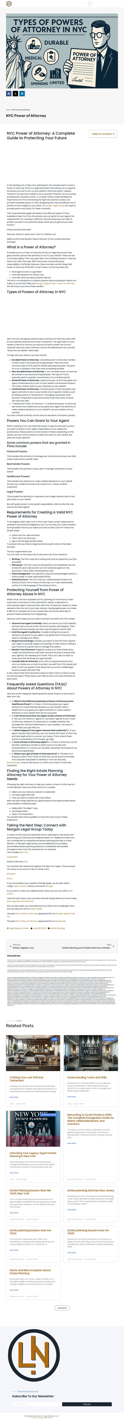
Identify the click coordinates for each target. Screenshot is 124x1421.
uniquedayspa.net (111, 1002)
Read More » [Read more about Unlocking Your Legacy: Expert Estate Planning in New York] (14, 1173)
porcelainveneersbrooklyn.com (14, 980)
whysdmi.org (63, 987)
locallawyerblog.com (61, 983)
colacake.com (47, 995)
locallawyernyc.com (19, 996)
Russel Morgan (14, 762)
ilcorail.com (30, 993)
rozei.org (23, 982)
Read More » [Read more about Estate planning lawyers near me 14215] (72, 1253)
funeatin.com (110, 998)
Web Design (40, 1417)
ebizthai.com (73, 989)
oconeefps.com (55, 977)
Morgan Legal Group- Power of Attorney (55, 283)
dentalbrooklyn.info (58, 989)
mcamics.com (61, 985)
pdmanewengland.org (19, 1004)
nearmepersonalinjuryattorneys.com (97, 996)
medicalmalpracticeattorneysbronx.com (22, 1001)
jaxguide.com (60, 986)
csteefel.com (16, 979)
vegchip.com (62, 977)
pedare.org (76, 977)
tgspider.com (103, 982)
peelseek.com (77, 1002)
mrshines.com (23, 987)
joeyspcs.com (10, 996)
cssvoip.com (71, 986)
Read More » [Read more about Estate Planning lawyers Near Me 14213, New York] (14, 1213)
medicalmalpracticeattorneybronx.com (16, 985)
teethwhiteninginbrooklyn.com (99, 993)
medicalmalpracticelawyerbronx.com (86, 985)
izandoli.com (99, 1001)
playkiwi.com (61, 996)
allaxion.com (41, 986)
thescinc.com (95, 979)
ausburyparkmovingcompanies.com (84, 995)
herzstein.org (29, 982)
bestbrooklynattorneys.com (13, 987)
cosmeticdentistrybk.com (74, 979)
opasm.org (50, 1001)
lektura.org (108, 982)
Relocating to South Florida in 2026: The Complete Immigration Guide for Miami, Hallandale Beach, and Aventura (90, 1119)
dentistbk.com (40, 996)
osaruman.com (53, 986)
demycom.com (10, 983)
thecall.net (65, 986)
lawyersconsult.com (36, 1004)
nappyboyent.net (93, 1002)
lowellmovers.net (46, 983)
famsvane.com (65, 993)
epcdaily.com (96, 990)
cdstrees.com (102, 1004)
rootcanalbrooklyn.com (73, 990)
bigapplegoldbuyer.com (74, 998)
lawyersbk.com (110, 990)
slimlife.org (63, 982)
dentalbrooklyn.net (87, 987)
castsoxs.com (88, 989)
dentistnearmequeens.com (43, 987)
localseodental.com (80, 989)
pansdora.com (70, 999)
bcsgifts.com (78, 986)
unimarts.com (70, 983)
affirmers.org (22, 1002)
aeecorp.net (10, 977)
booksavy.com (50, 989)
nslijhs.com (97, 982)
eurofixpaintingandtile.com (103, 992)
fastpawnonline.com (50, 990)
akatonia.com (24, 993)
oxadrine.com (68, 992)
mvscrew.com (39, 983)
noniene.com (35, 982)
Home (8, 110)
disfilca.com (50, 1004)
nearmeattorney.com (32, 987)
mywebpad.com (31, 983)
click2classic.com (84, 996)
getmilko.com (23, 999)
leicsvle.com (105, 1001)
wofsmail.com (95, 987)
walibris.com (53, 999)
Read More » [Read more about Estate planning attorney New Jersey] (72, 1210)
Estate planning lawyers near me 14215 (88, 1232)
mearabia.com (82, 990)
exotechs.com (53, 979)
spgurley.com (102, 987)
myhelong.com (29, 999)
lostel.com (108, 1004)
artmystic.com (56, 1004)
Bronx (9, 878)
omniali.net (53, 982)
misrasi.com (76, 983)
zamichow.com (10, 982)
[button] (90, 3)
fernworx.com (18, 982)
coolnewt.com (10, 1002)
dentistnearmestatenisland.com (94, 986)
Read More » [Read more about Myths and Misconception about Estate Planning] (14, 1290)
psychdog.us (87, 992)
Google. (49, 886)
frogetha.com (56, 980)
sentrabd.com (70, 982)
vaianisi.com (10, 992)
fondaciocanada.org (75, 996)
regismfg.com (47, 996)
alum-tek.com (91, 983)
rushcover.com (82, 977)
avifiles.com (34, 996)
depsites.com (45, 1001)
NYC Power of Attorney (27, 913)
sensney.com (102, 979)
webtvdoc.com (41, 982)
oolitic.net (58, 982)
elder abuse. (37, 908)
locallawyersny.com (38, 998)
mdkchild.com (48, 977)
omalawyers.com (109, 987)
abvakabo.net (95, 977)
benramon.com (92, 1001)
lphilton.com (47, 986)
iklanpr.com (37, 980)
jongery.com (49, 980)
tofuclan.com (104, 998)
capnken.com (35, 977)
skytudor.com (81, 980)
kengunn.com (65, 979)
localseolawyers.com (55, 987)
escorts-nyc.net (27, 990)
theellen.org (38, 989)
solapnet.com (73, 995)
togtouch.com (89, 990)
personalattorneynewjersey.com (106, 977)
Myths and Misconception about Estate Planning (30, 1271)
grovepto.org (44, 1004)
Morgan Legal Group (54, 205)
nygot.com (99, 1002)
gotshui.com (53, 983)
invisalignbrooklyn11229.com (13, 998)
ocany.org (62, 1004)
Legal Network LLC (51, 1416)
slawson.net (59, 979)
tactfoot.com (82, 1004)
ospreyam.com (18, 983)
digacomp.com (88, 980)
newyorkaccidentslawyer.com (100, 999)
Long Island (12, 856)
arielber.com (18, 993)
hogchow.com (30, 979)
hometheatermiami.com (68, 1002)
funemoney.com (85, 1001)
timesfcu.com (103, 990)
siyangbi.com (46, 998)
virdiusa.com (74, 985)
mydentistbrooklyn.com (37, 995)
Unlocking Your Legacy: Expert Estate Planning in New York (33, 1154)
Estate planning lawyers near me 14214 (30, 1232)
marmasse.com (88, 1004)
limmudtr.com (77, 999)
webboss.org (68, 985)
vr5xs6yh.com (95, 989)
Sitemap (33, 1417)
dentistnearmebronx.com (31, 985)
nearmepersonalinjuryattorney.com (41, 999)
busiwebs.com (111, 1001)
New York (23, 852)
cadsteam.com (25, 989)
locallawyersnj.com (83, 983)
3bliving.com (81, 992)
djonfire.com (54, 1002)
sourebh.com (91, 982)
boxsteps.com (74, 992)
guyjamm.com (25, 980)
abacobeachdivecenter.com (105, 980)
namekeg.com (75, 980)
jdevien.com (44, 989)
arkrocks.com (64, 999)
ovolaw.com (10, 1001)
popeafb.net (104, 986)
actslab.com (32, 980)
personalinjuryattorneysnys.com (73, 1001)
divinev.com (98, 985)
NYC (26, 861)
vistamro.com (10, 1004)
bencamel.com (53, 996)
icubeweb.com (27, 996)
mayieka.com (62, 980)
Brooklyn (11, 873)
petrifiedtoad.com (84, 982)
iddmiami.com (95, 1004)
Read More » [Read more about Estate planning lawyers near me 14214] (14, 1250)
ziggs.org (104, 1002)
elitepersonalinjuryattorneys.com (41, 993)
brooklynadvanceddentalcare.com (15, 990)
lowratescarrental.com (71, 987)
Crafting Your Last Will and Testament (26, 1079)
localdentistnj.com (69, 977)
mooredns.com (37, 992)
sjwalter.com (80, 987)
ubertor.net (97, 983)
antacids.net (24, 983)
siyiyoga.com (16, 999)
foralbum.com (93, 992)
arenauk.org (48, 982)
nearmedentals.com (104, 995)
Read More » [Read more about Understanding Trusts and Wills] (72, 1097)
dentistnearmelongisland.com (14, 995)
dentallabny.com (73, 993)
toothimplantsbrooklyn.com (61, 990)
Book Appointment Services (20, 901)
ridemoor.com (102, 989)
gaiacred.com (65, 998)
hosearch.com (67, 996)
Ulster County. (20, 886)
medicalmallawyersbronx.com (31, 986)
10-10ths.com (89, 977)
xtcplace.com (48, 1002)
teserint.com (59, 998)
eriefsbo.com (53, 998)
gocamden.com (48, 985)
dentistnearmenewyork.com (48, 992)
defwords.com (41, 985)
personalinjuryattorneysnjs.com (38, 990)
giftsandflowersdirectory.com (27, 992)
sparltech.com (10, 1005)
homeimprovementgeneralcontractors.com (91, 998)
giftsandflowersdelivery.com (25, 977)
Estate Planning (57, 928)
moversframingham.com (26, 995)
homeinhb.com (112, 995)
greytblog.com (111, 999)
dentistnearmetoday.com (86, 979)
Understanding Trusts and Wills (87, 1077)
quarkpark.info (68, 1004)
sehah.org (42, 1002)
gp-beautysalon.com (60, 992)
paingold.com (75, 1004)
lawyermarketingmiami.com (107, 985)
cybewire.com (16, 992)
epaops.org (60, 1002)
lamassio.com (62, 1001)
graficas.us (9, 979)
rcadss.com (56, 1001)
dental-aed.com (104, 983)
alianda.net (15, 977)
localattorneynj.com (35, 1002)
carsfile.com (66, 995)
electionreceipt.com (37, 1001)
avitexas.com (66, 989)
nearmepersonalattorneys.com (84, 993)
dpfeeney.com (96, 995)
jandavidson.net (84, 1002)
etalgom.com (10, 989)
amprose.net (55, 985)
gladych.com (76, 982)
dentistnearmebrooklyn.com (55, 993)
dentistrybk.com (11, 993)
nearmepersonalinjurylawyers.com (15, 986)
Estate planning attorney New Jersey (90, 1190)
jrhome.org (16, 1002)
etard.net (58, 999)
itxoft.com (113, 1004)
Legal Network (48, 1417)
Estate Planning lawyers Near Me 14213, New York (30, 1192)
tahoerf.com (68, 980)
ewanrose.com (27, 1004)
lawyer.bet (60, 921)
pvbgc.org (28, 1002)
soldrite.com (10, 999)
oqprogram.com (23, 979)
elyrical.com (95, 980)
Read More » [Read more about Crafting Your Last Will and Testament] (14, 1097)
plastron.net (83, 986)
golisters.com (90, 999)
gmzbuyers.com (17, 989)
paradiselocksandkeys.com (56, 995)
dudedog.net (43, 980)
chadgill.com (41, 977)
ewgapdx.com (32, 989)
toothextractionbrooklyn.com (27, 998)
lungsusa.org (84, 999)
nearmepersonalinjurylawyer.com (41, 979)
